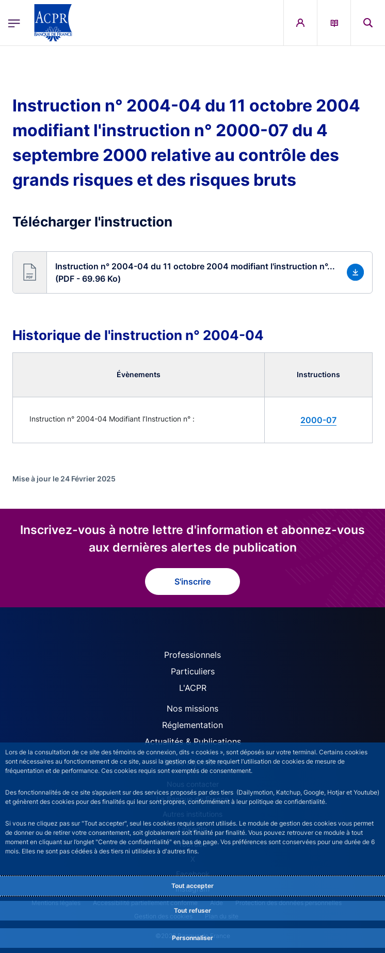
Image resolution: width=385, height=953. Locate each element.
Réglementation (192, 725)
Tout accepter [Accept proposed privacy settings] (192, 886)
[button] (368, 22)
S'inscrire (192, 581)
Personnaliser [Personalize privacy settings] (192, 938)
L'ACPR (192, 688)
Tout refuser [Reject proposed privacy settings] (192, 910)
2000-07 (318, 420)
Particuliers (193, 671)
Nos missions (192, 708)
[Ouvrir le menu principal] (14, 23)
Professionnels (192, 655)
